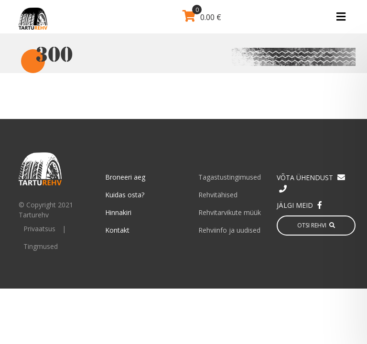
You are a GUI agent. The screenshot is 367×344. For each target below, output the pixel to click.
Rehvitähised (217, 194)
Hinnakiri (118, 212)
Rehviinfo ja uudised (229, 230)
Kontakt (117, 230)
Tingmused (40, 246)
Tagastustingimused (229, 177)
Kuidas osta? (124, 194)
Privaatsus (39, 228)
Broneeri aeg (125, 177)
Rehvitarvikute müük (229, 212)
